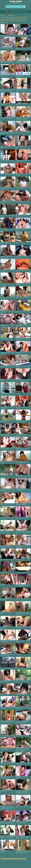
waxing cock (12, 20)
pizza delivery (3, 19)
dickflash (25, 17)
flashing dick (8, 17)
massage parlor (18, 20)
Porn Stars (13, 11)
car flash (2, 20)
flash (16, 17)
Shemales (23, 11)
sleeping (7, 19)
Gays (18, 11)
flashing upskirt (20, 17)
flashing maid (3, 22)
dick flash (12, 17)
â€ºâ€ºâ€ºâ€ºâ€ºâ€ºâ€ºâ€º (13, 859)
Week (12, 15)
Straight (7, 11)
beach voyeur (24, 20)
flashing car (7, 20)
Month (10, 15)
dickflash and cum (23, 19)
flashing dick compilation (14, 19)
